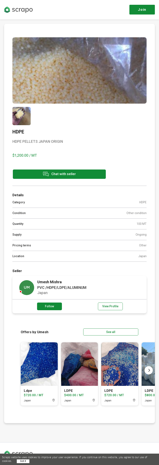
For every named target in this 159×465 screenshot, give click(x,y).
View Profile (110, 306)
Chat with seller (49, 174)
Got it (23, 461)
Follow (49, 306)
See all (126, 331)
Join (142, 9)
